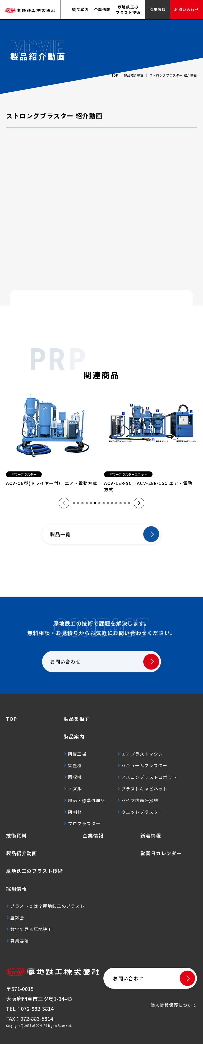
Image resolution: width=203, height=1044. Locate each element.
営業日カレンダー (161, 853)
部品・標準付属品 (86, 800)
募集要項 (19, 941)
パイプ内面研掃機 (140, 800)
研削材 (75, 812)
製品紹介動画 (134, 75)
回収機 (75, 777)
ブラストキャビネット (144, 788)
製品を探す (77, 718)
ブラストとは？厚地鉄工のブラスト (47, 906)
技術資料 (16, 835)
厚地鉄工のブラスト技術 (128, 9)
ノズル (75, 788)
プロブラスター (84, 823)
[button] (64, 503)
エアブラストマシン (142, 754)
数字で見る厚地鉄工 (31, 929)
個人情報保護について (173, 1005)
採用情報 (16, 888)
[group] (52, 438)
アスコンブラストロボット (149, 777)
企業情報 (102, 9)
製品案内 (80, 9)
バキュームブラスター (144, 765)
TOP (115, 75)
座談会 (17, 917)
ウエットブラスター (142, 812)
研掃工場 (77, 754)
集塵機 (75, 765)
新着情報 (150, 835)
